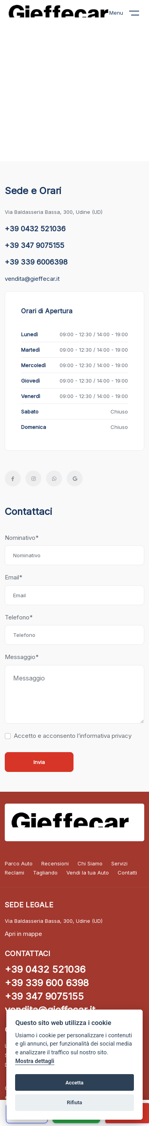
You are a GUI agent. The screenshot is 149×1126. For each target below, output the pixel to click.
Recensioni (55, 863)
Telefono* (19, 617)
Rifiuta (74, 1102)
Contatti (127, 872)
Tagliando (45, 872)
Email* (13, 577)
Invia (39, 762)
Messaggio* (22, 657)
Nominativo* (22, 537)
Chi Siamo (90, 863)
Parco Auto (19, 863)
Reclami (14, 872)
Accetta (74, 1083)
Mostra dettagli (34, 1061)
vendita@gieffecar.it (32, 278)
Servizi (119, 863)
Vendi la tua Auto (87, 872)
